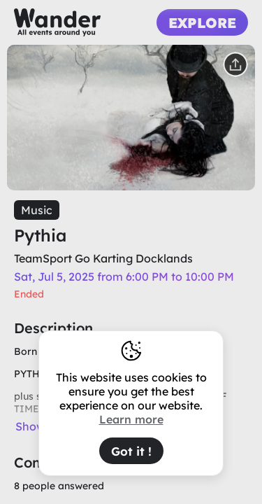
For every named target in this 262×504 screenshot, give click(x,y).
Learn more (131, 419)
